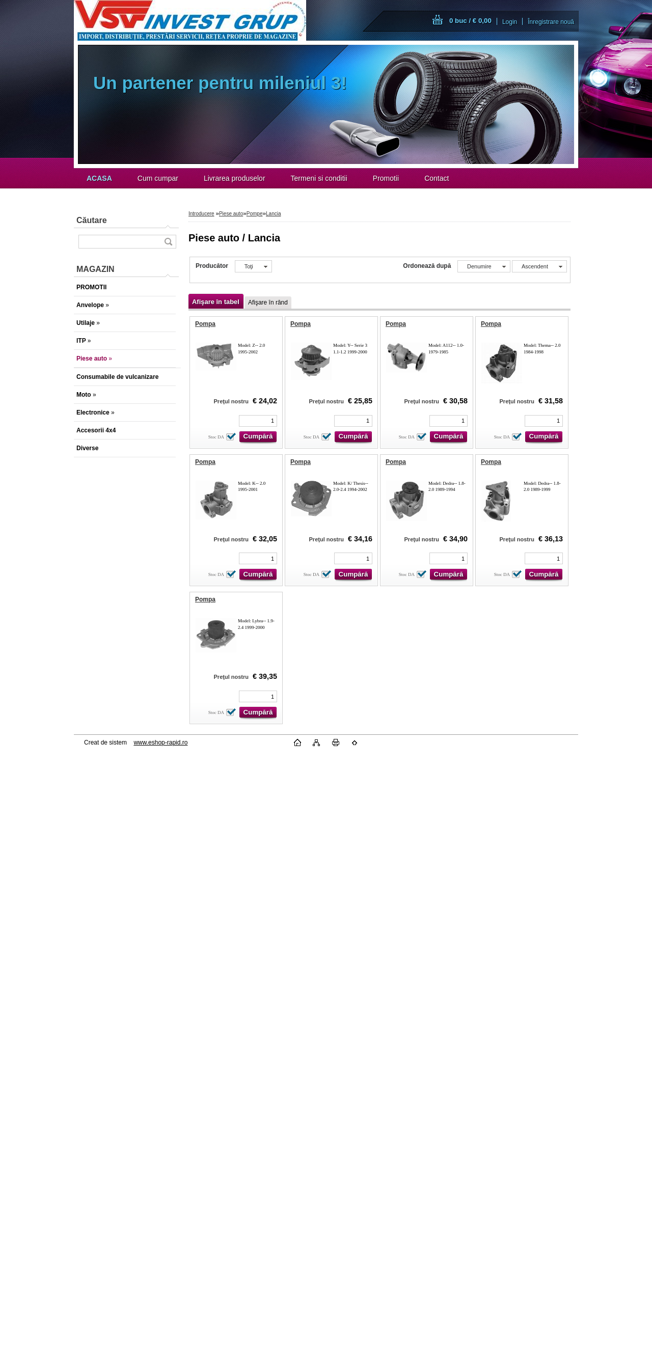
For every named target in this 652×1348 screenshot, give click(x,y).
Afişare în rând (268, 302)
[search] (168, 241)
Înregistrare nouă (551, 21)
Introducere (201, 213)
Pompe (255, 213)
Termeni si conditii (319, 178)
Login (509, 21)
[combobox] (483, 266)
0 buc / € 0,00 (470, 20)
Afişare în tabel (215, 302)
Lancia (273, 213)
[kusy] (258, 421)
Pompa (205, 323)
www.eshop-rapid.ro (160, 742)
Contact (436, 178)
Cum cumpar (158, 178)
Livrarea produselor (234, 178)
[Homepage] (99, 178)
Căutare (91, 220)
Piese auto (231, 213)
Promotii (386, 178)
